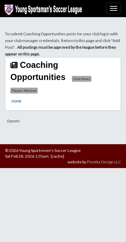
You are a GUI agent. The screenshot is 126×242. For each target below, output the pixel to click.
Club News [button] (82, 79)
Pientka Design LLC (104, 161)
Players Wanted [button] (24, 90)
